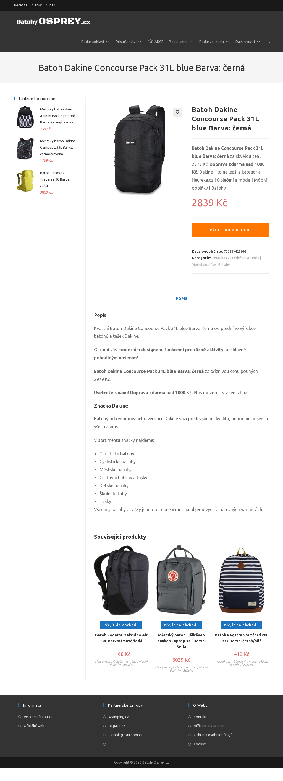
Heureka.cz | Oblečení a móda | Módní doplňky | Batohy (121, 663)
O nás (50, 5)
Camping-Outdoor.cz (126, 735)
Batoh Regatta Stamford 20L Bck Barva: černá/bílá (241, 638)
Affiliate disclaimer (209, 726)
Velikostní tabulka (38, 717)
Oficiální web (34, 726)
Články (37, 5)
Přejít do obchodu (230, 230)
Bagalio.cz (117, 726)
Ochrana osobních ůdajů (213, 735)
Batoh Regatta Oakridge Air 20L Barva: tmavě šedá (121, 638)
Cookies (200, 744)
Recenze (21, 5)
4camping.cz (119, 717)
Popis (181, 298)
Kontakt (200, 717)
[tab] (181, 298)
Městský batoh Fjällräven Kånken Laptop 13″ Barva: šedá (181, 641)
